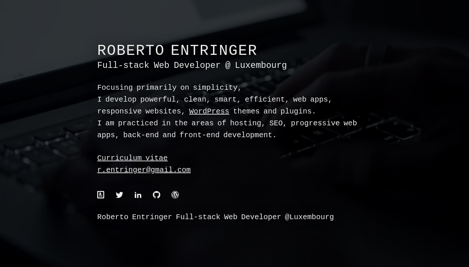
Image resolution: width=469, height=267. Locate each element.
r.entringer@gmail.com (144, 170)
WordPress (209, 112)
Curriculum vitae (132, 159)
